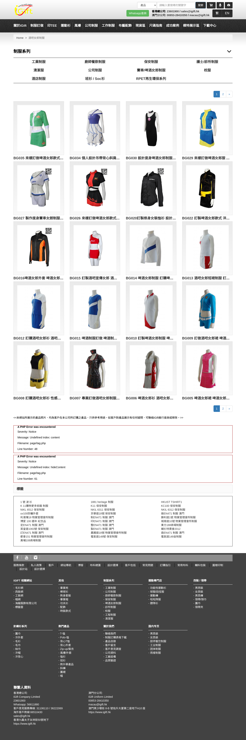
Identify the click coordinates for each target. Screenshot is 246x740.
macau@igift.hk (199, 15)
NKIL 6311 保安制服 (103, 509)
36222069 (57, 708)
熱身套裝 (65, 595)
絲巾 (18, 648)
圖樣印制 (217, 565)
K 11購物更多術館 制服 (34, 505)
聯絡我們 (110, 633)
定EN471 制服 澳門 (32, 525)
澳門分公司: (159, 15)
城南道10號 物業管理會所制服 (179, 521)
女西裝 (199, 591)
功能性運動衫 (158, 587)
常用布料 (182, 565)
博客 (80, 565)
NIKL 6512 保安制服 (32, 509)
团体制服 (155, 648)
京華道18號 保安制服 (103, 513)
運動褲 (154, 595)
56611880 (33, 704)
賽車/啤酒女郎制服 (151, 70)
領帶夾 (199, 607)
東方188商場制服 (171, 525)
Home (19, 37)
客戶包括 (130, 565)
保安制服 (151, 62)
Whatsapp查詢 (137, 13)
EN (227, 13)
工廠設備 (110, 656)
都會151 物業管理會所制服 (36, 536)
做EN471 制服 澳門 (172, 513)
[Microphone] (220, 5)
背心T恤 (65, 641)
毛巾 (18, 645)
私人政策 (36, 565)
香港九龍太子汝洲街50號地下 (31, 719)
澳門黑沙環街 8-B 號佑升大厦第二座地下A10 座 (116, 708)
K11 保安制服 (99, 505)
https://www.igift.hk (24, 723)
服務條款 (18, 565)
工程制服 (110, 614)
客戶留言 (110, 645)
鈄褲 (63, 668)
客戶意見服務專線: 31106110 (30, 708)
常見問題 (147, 565)
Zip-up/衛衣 (67, 648)
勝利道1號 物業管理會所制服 (178, 517)
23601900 (173, 11)
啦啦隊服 (155, 599)
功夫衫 (64, 603)
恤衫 (63, 656)
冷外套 (19, 637)
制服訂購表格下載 (116, 637)
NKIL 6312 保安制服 (173, 509)
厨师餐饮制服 (158, 641)
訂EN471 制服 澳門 (32, 532)
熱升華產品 (67, 664)
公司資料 (110, 652)
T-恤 (62, 633)
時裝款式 (65, 610)
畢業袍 (64, 587)
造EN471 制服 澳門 (172, 532)
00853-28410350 (177, 15)
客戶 (51, 565)
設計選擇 (112, 565)
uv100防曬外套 (29, 513)
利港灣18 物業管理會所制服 (37, 517)
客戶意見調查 (113, 648)
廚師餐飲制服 (95, 62)
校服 (207, 70)
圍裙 (63, 672)
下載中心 (209, 25)
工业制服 (155, 645)
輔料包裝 (200, 565)
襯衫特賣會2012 (170, 528)
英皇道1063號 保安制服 (34, 528)
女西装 (154, 637)
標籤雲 (19, 607)
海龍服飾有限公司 (26, 603)
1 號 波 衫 (26, 502)
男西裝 (199, 587)
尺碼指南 (155, 25)
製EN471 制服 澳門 (102, 528)
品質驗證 (110, 660)
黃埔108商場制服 (30, 540)
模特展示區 (191, 25)
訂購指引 (165, 565)
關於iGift (20, 25)
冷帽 (18, 652)
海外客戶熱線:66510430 (27, 712)
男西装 (154, 633)
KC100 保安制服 (171, 505)
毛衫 (18, 641)
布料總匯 (95, 565)
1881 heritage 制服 (102, 502)
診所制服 (110, 607)
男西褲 (199, 595)
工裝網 (19, 595)
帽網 (18, 599)
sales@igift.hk (190, 11)
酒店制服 (39, 79)
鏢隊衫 (154, 603)
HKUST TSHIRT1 (171, 502)
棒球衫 (64, 591)
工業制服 (39, 62)
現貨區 (140, 25)
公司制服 (95, 70)
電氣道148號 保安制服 (104, 536)
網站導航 (66, 565)
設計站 (23, 569)
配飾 (63, 607)
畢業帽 (64, 599)
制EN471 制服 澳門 (102, 517)
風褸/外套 (66, 652)
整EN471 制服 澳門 (102, 525)
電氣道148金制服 (171, 536)
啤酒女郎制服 (113, 603)
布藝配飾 (125, 25)
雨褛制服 (155, 652)
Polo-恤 (64, 637)
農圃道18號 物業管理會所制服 (109, 532)
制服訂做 (36, 25)
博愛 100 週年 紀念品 (33, 521)
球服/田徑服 (157, 591)
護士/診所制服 (207, 62)
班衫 (63, 660)
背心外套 (65, 645)
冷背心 (19, 656)
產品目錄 (110, 641)
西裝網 (19, 591)
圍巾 (197, 603)
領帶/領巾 (201, 599)
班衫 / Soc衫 (95, 79)
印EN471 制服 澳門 (102, 521)
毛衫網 (19, 587)
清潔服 (38, 70)
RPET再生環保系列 (151, 79)
